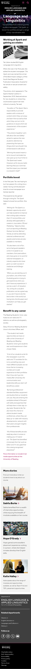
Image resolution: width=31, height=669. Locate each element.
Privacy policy (5, 659)
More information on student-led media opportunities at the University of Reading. (15, 456)
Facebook (3, 636)
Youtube (18, 636)
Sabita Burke (10, 503)
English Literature (7, 620)
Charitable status (6, 652)
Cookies (4, 661)
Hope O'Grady (11, 538)
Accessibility (5, 656)
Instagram (8, 636)
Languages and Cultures (9, 623)
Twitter (13, 636)
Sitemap (4, 665)
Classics (4, 618)
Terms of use (5, 663)
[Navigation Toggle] (23, 2)
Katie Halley (10, 576)
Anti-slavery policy (7, 654)
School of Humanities (15, 605)
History (3, 626)
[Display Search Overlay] (27, 2)
